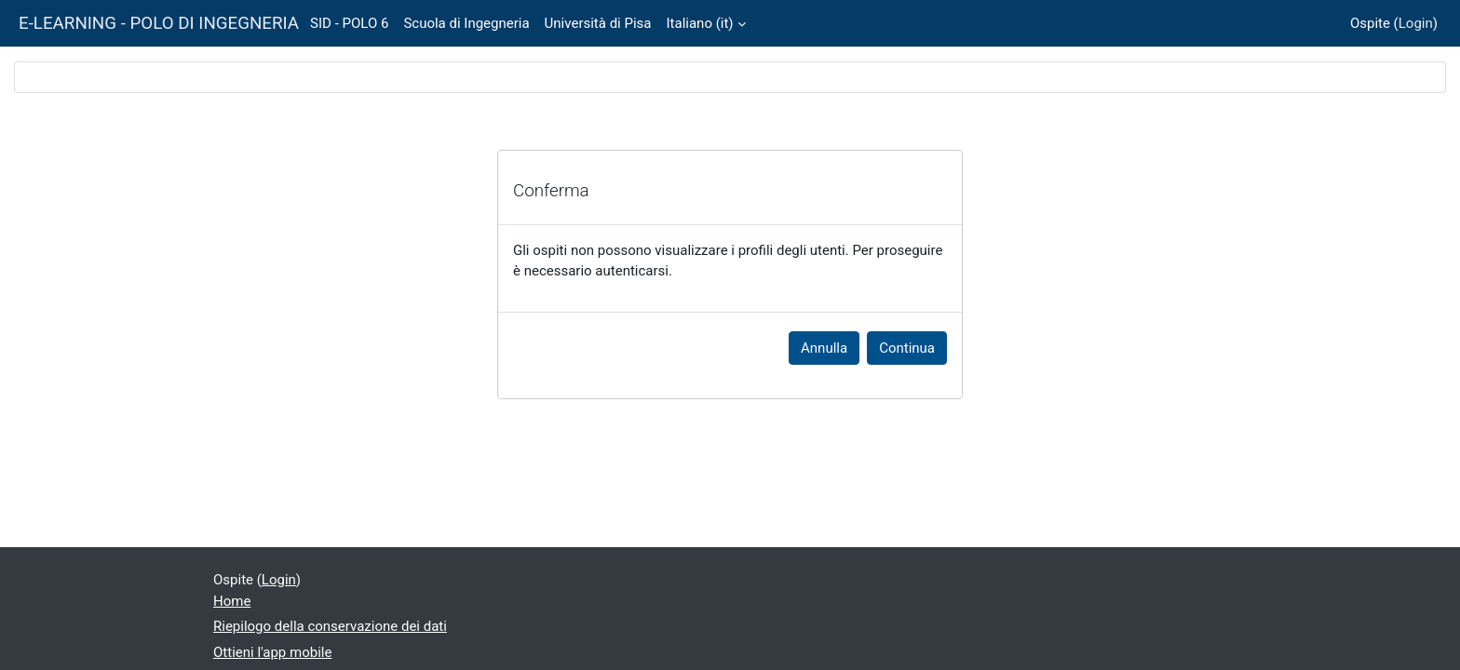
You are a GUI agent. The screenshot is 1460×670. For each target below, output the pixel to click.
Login (1416, 23)
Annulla (824, 348)
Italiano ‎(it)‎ (700, 23)
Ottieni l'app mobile (272, 652)
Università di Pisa (598, 23)
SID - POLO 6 (349, 23)
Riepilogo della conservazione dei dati (330, 626)
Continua (907, 348)
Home (231, 601)
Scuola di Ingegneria (466, 23)
